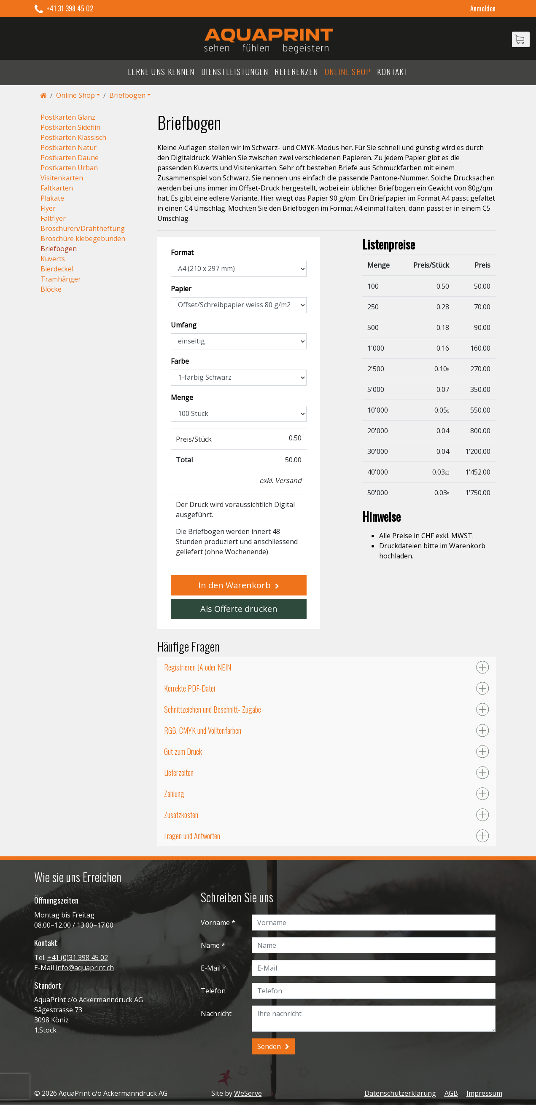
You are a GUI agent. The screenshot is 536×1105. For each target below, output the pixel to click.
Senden (269, 1046)
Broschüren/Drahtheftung (82, 228)
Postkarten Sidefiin (70, 127)
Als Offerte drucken (238, 608)
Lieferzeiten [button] (179, 772)
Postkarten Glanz (67, 117)
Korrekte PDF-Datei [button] (189, 688)
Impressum (484, 1093)
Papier (181, 288)
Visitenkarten (61, 177)
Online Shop (348, 71)
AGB (451, 1093)
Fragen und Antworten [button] (192, 835)
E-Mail (211, 968)
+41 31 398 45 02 (69, 8)
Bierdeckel (56, 269)
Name (210, 945)
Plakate (52, 198)
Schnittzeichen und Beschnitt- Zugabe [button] (212, 709)
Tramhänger (60, 279)
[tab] (326, 667)
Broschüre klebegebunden (82, 238)
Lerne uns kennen (161, 71)
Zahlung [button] (174, 793)
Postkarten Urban (69, 167)
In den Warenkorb (234, 585)
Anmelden (483, 8)
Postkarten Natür (68, 147)
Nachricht (216, 1013)
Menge (182, 397)
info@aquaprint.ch (85, 967)
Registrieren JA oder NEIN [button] (197, 667)
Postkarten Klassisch (73, 137)
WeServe (248, 1093)
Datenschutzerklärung (400, 1093)
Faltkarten (56, 188)
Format (182, 252)
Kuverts (52, 258)
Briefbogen (127, 95)
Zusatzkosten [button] (181, 814)
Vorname (215, 922)
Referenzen (296, 71)
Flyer (48, 208)
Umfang (184, 325)
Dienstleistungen (234, 71)
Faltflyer (53, 218)
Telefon (213, 990)
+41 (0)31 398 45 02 (77, 957)
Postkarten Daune (69, 157)
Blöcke (51, 289)
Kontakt (392, 71)
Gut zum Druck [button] (183, 751)
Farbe (180, 361)
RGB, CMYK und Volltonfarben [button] (202, 730)
